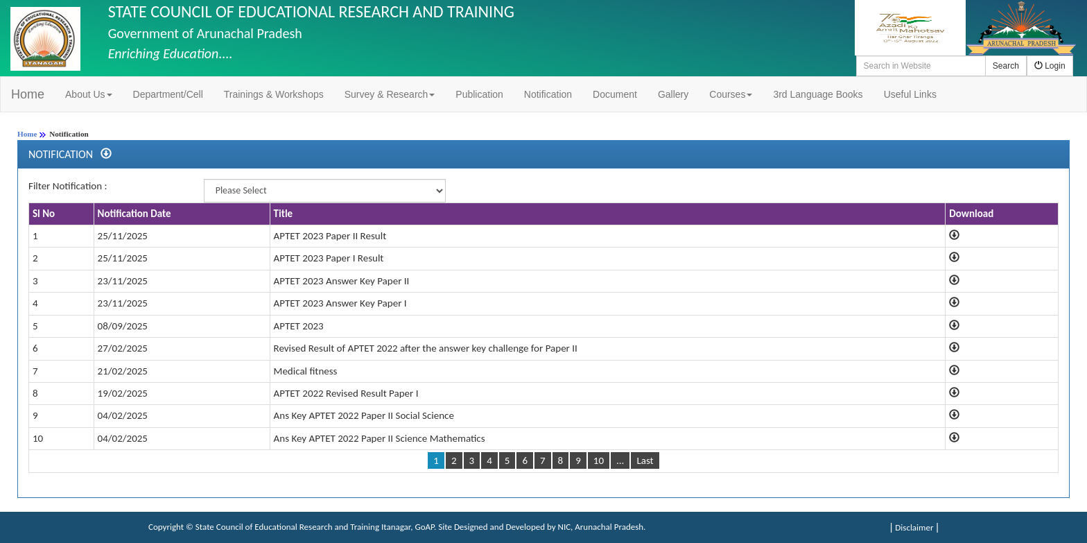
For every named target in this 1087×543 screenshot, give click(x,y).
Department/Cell (168, 94)
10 (598, 460)
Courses (730, 94)
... (620, 460)
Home (27, 94)
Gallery (673, 94)
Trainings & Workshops (274, 94)
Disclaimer (914, 527)
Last (644, 460)
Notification (548, 94)
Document (615, 94)
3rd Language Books (817, 94)
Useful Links (910, 94)
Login (1050, 66)
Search (1006, 66)
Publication (479, 94)
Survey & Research (390, 94)
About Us (88, 94)
